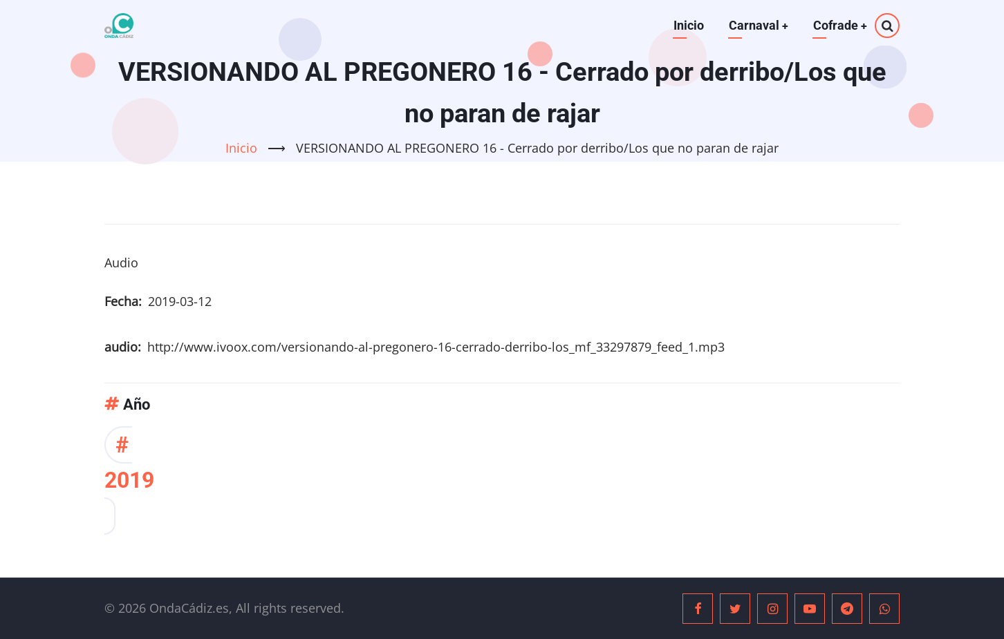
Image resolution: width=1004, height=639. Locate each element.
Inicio (687, 25)
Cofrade (839, 25)
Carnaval (757, 25)
